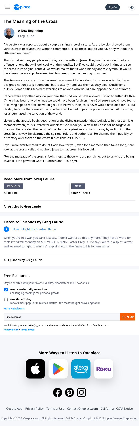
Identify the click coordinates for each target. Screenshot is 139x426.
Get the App (14, 409)
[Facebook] (57, 392)
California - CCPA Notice (117, 409)
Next (78, 186)
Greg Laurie (26, 36)
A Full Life (11, 193)
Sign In (112, 7)
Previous (13, 186)
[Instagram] (81, 392)
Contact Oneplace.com (82, 409)
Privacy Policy (34, 409)
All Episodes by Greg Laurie (23, 260)
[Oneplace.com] (22, 7)
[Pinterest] (69, 392)
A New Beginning (30, 31)
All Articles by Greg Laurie (22, 206)
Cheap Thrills (80, 193)
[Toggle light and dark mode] (132, 7)
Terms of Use (55, 409)
